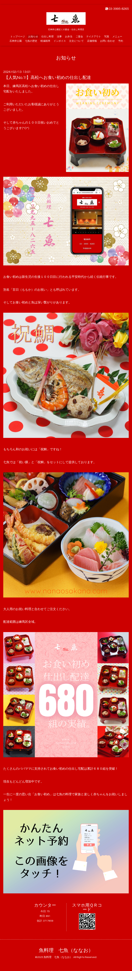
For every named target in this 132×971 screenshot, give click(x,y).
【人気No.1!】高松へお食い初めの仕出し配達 (47, 77)
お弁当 (68, 36)
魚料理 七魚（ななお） (66, 950)
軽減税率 (45, 41)
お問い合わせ (107, 41)
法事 (59, 36)
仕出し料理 (47, 36)
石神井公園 (15, 41)
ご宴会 (79, 36)
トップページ (17, 36)
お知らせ (33, 36)
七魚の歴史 (31, 41)
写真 (106, 36)
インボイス (60, 41)
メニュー (117, 36)
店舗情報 (92, 41)
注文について (76, 41)
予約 (120, 41)
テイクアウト (93, 36)
